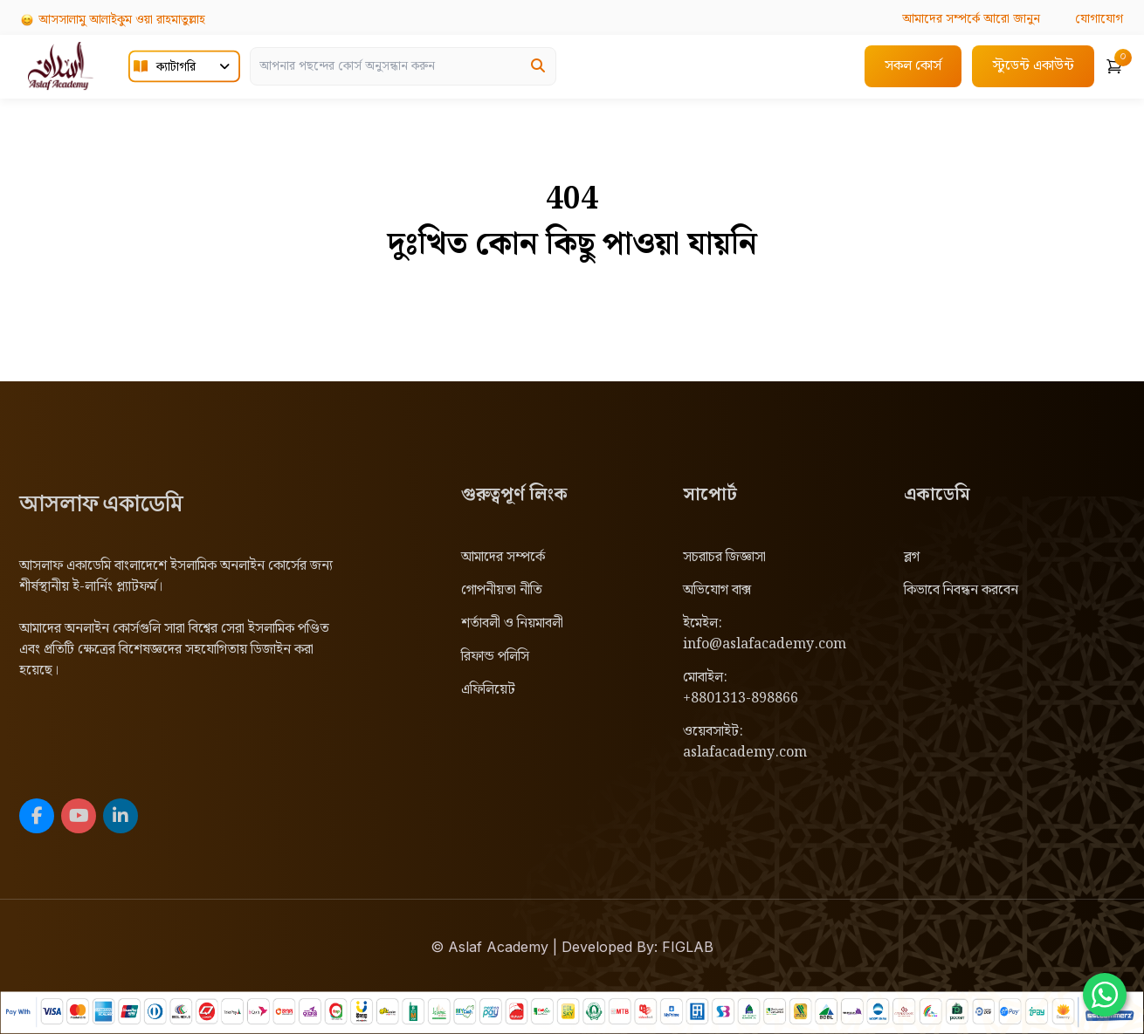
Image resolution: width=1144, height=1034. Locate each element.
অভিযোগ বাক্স (717, 590)
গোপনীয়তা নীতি (501, 590)
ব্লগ (912, 557)
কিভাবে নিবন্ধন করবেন (961, 590)
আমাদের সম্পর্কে (503, 557)
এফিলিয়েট (488, 690)
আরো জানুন (971, 19)
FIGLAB (687, 946)
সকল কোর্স (913, 66)
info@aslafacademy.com (764, 644)
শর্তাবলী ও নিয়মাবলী (512, 623)
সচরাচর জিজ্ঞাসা (724, 557)
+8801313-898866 (740, 698)
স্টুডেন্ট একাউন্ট (1033, 66)
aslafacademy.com (745, 753)
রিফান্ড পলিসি (495, 657)
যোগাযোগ (1099, 19)
